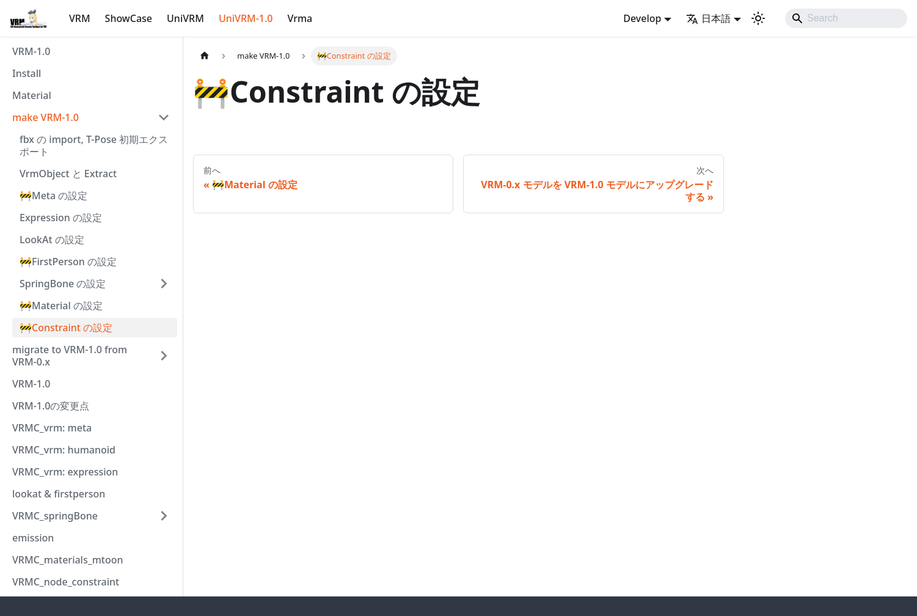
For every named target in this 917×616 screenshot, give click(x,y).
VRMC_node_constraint (65, 581)
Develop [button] (642, 18)
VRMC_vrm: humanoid (63, 450)
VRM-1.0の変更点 (50, 406)
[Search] (846, 18)
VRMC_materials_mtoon (67, 559)
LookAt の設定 (52, 239)
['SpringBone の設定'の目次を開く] (163, 283)
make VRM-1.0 (45, 117)
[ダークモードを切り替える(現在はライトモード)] (758, 18)
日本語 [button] (708, 18)
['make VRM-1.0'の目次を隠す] (163, 117)
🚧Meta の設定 (53, 195)
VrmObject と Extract (68, 173)
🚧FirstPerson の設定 (68, 261)
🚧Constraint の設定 (66, 327)
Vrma (299, 18)
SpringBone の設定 (63, 283)
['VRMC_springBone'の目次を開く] (163, 516)
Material (31, 95)
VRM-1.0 (31, 51)
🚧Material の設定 (61, 305)
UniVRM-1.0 (246, 18)
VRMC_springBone (55, 515)
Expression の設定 (61, 217)
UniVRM (185, 18)
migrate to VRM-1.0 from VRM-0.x (69, 356)
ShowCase (128, 18)
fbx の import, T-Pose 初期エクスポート (94, 145)
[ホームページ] (204, 55)
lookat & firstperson (58, 494)
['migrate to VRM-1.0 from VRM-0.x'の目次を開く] (163, 356)
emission (33, 537)
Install (26, 73)
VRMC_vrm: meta (52, 428)
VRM (79, 18)
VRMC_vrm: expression (65, 472)
